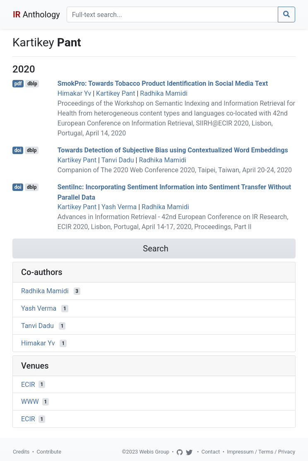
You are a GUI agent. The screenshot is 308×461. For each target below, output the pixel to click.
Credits (21, 452)
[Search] (172, 14)
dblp (32, 84)
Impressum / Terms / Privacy (261, 452)
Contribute (48, 452)
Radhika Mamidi (164, 93)
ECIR (28, 384)
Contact (211, 452)
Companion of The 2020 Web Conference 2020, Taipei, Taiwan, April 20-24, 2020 (175, 170)
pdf (18, 84)
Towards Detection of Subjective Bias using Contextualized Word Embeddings (173, 150)
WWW (30, 401)
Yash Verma (119, 207)
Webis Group (154, 452)
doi (18, 150)
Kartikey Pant (115, 93)
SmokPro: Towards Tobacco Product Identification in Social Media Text (163, 83)
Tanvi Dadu (117, 160)
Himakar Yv (74, 93)
